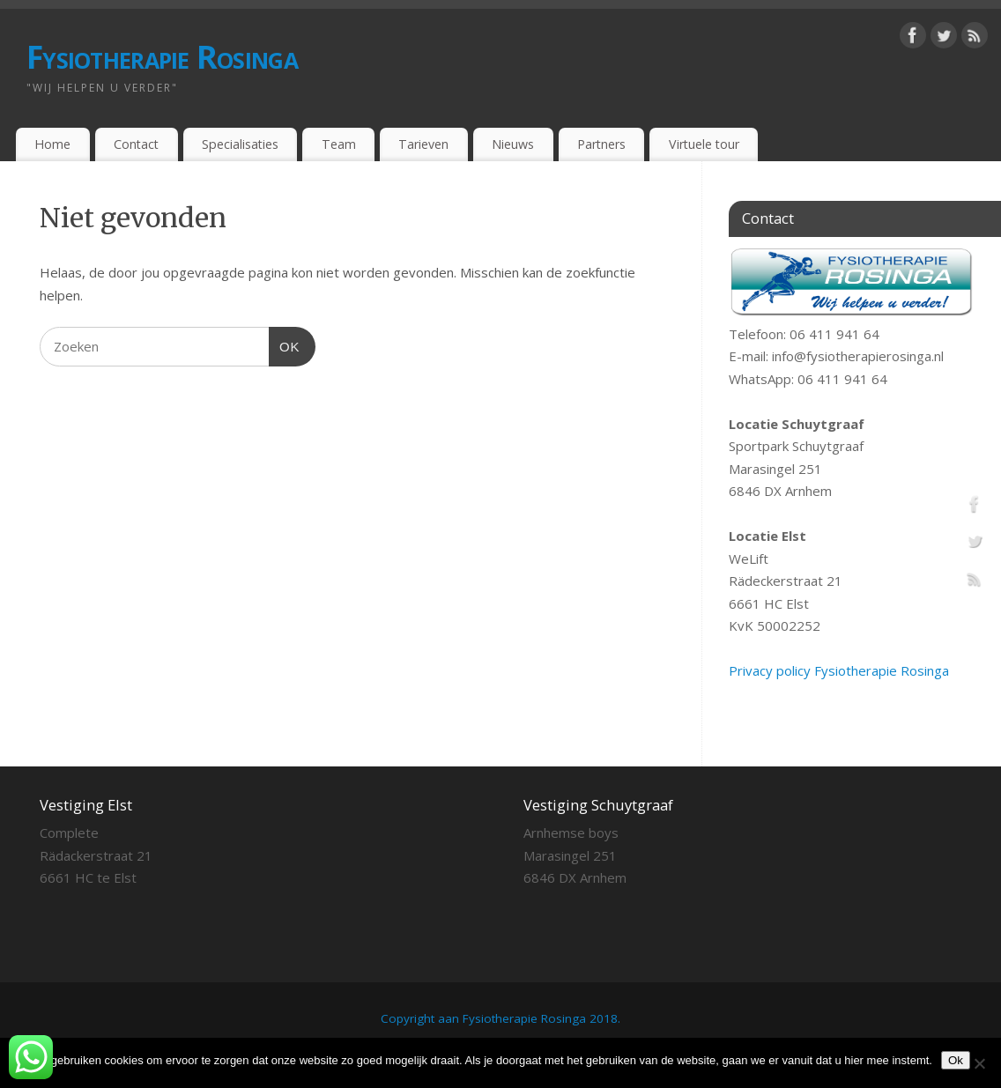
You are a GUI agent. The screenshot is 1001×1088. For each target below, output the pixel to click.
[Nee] (979, 1063)
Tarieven (423, 144)
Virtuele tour (704, 144)
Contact (136, 144)
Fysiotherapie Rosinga (162, 56)
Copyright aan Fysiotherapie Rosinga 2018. (500, 1018)
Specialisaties (240, 144)
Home (52, 144)
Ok (955, 1060)
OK (284, 344)
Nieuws (513, 144)
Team (339, 144)
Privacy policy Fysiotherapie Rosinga (839, 670)
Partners (601, 144)
